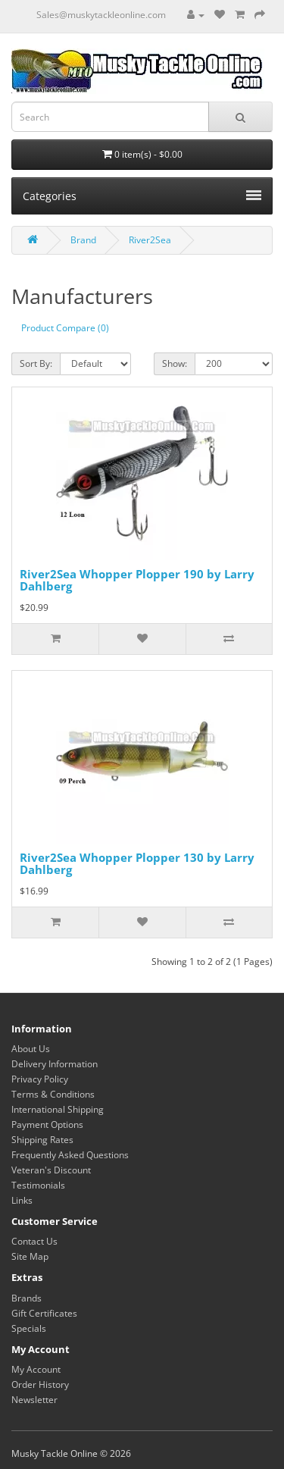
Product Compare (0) (65, 327)
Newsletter (34, 1399)
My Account (36, 1369)
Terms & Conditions (53, 1094)
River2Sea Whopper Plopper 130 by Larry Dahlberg (137, 864)
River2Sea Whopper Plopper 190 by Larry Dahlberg (137, 580)
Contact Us (34, 1241)
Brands (26, 1298)
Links (22, 1200)
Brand (83, 239)
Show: (174, 363)
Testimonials (38, 1185)
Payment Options (47, 1124)
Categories (142, 196)
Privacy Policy (39, 1079)
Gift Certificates (44, 1313)
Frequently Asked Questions (70, 1154)
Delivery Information (54, 1063)
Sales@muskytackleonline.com (101, 14)
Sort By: (36, 363)
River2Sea (150, 239)
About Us (30, 1048)
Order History (40, 1384)
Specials (28, 1328)
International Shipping (57, 1109)
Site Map (29, 1256)
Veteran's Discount (51, 1170)
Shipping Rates (42, 1139)
